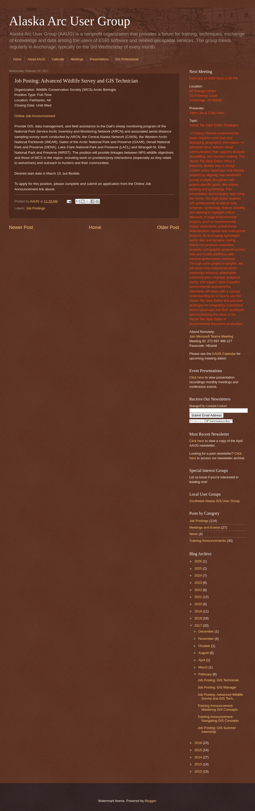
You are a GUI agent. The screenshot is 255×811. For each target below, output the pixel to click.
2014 (198, 757)
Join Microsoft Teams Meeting (211, 336)
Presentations (99, 59)
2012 (198, 771)
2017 (198, 625)
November (206, 639)
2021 (198, 597)
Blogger (150, 801)
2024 (198, 575)
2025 (198, 568)
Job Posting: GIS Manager (217, 687)
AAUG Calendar (224, 354)
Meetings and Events (204, 527)
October (204, 646)
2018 (198, 618)
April (202, 660)
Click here (196, 377)
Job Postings (35, 208)
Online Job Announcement (34, 116)
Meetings (77, 59)
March (203, 667)
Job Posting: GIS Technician (218, 680)
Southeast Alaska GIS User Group (214, 501)
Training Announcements (207, 541)
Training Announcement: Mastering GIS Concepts (217, 707)
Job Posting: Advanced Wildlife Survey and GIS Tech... (220, 696)
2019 (198, 611)
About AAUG (36, 59)
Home (17, 59)
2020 (198, 604)
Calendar (58, 59)
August (204, 653)
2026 (198, 561)
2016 (198, 743)
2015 (198, 750)
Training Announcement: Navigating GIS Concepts (218, 719)
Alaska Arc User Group (69, 21)
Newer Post (21, 227)
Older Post (168, 227)
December (206, 631)
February (205, 674)
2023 (198, 583)
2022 (198, 590)
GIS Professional (126, 59)
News (193, 534)
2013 (198, 764)
